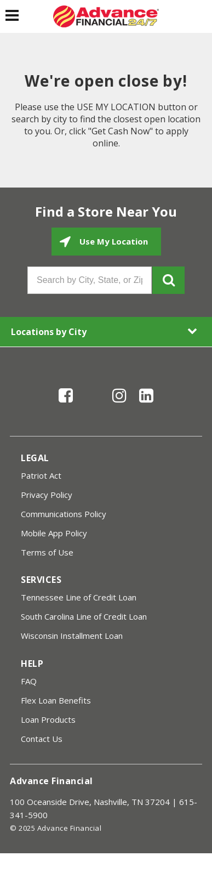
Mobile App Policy (54, 533)
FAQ (29, 681)
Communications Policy (63, 513)
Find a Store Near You (106, 211)
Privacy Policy (46, 494)
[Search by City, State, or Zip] (89, 280)
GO (168, 280)
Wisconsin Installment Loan (72, 635)
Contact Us (41, 738)
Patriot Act (41, 475)
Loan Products (48, 719)
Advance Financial (51, 781)
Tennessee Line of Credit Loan (78, 597)
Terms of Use (47, 552)
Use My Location (112, 241)
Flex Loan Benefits (56, 700)
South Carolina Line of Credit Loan (84, 616)
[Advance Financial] (106, 16)
